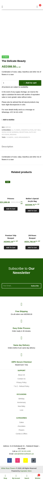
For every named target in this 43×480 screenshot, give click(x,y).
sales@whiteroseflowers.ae (24, 454)
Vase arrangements (22, 137)
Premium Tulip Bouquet (10, 237)
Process (21, 328)
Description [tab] (7, 146)
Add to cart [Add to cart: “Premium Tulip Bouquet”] (10, 247)
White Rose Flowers (8, 468)
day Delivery (21, 345)
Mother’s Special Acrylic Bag (32, 200)
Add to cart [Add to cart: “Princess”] (10, 209)
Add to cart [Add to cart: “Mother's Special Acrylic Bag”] (32, 211)
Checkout (21, 362)
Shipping (21, 311)
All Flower (15, 130)
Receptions (23, 132)
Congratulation (27, 130)
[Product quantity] (10, 83)
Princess (10, 199)
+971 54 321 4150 (24, 451)
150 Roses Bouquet (32, 237)
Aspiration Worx (26, 471)
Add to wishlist (8, 120)
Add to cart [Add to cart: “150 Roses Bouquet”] (32, 247)
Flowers (10, 137)
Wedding (13, 134)
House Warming (13, 132)
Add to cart (31, 83)
